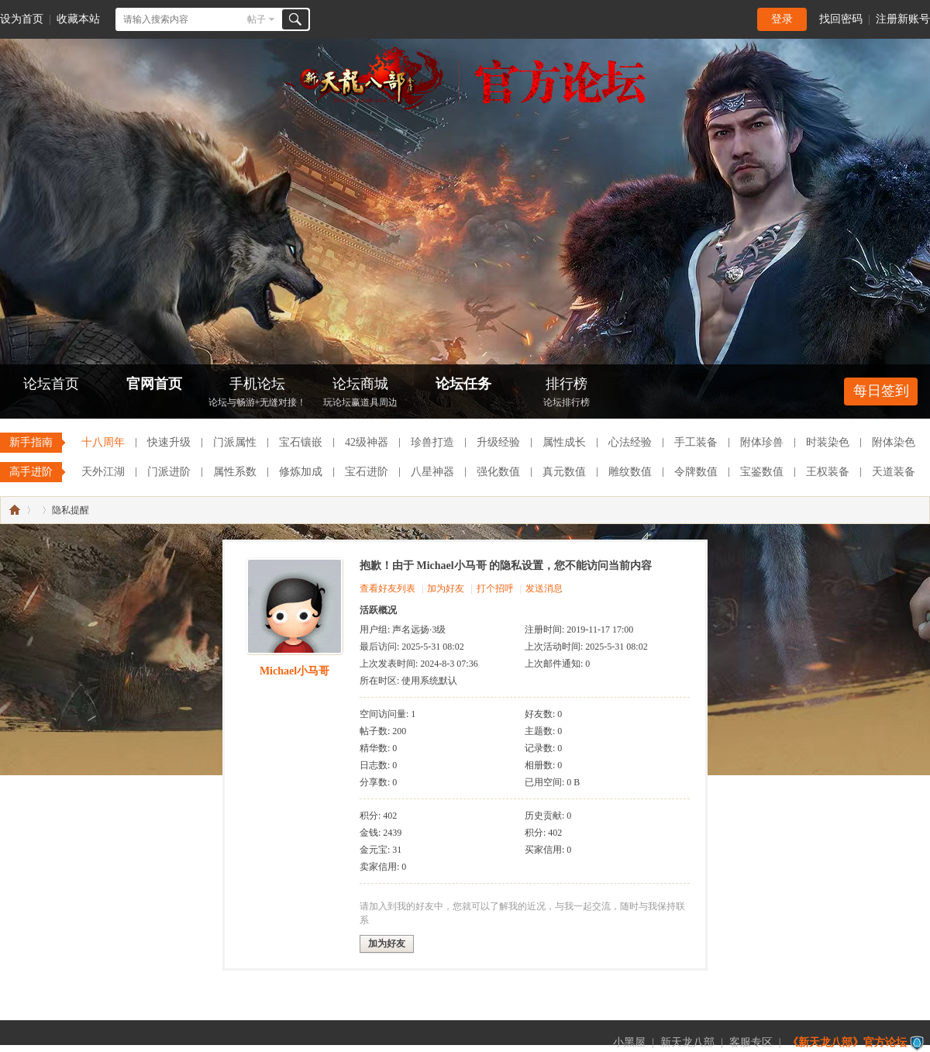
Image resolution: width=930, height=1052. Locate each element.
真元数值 (564, 472)
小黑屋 (629, 1042)
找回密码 (841, 19)
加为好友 (445, 588)
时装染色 (827, 442)
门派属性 (235, 442)
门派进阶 (169, 472)
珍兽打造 (432, 442)
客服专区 (751, 1042)
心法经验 (630, 442)
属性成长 (564, 442)
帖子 (256, 19)
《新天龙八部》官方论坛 (847, 1042)
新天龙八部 (687, 1042)
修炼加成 (300, 472)
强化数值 (498, 472)
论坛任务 (463, 383)
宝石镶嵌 (300, 442)
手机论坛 (257, 393)
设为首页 (21, 19)
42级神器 (366, 442)
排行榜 (566, 393)
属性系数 (235, 472)
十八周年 (103, 442)
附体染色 (893, 442)
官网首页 (154, 383)
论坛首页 (51, 383)
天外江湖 (103, 472)
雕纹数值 (630, 472)
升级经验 (498, 442)
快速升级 (169, 442)
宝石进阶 (366, 472)
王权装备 (827, 472)
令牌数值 (696, 472)
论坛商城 (360, 393)
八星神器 (432, 472)
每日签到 (881, 390)
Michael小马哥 (294, 671)
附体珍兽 (762, 442)
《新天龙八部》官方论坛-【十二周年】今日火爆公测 (15, 510)
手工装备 (696, 442)
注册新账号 (903, 19)
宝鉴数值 (762, 472)
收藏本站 (78, 19)
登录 (782, 19)
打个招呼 (495, 588)
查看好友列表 (387, 588)
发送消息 (544, 588)
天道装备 (893, 472)
